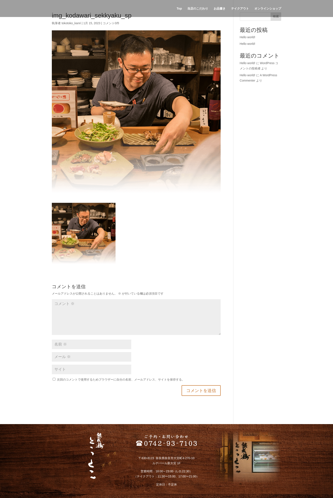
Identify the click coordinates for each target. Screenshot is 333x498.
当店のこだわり (197, 8)
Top (179, 8)
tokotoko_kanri (71, 23)
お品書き (220, 8)
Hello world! (247, 37)
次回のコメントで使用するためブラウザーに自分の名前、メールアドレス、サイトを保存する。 (121, 379)
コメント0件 (111, 23)
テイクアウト (240, 8)
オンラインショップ (267, 8)
